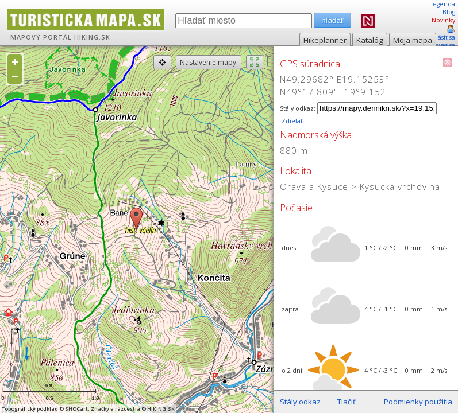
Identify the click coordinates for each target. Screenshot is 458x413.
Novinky (443, 20)
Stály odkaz (300, 401)
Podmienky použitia (418, 401)
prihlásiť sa (439, 37)
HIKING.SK (92, 37)
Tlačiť (346, 401)
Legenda (442, 4)
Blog (448, 12)
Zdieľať (291, 121)
